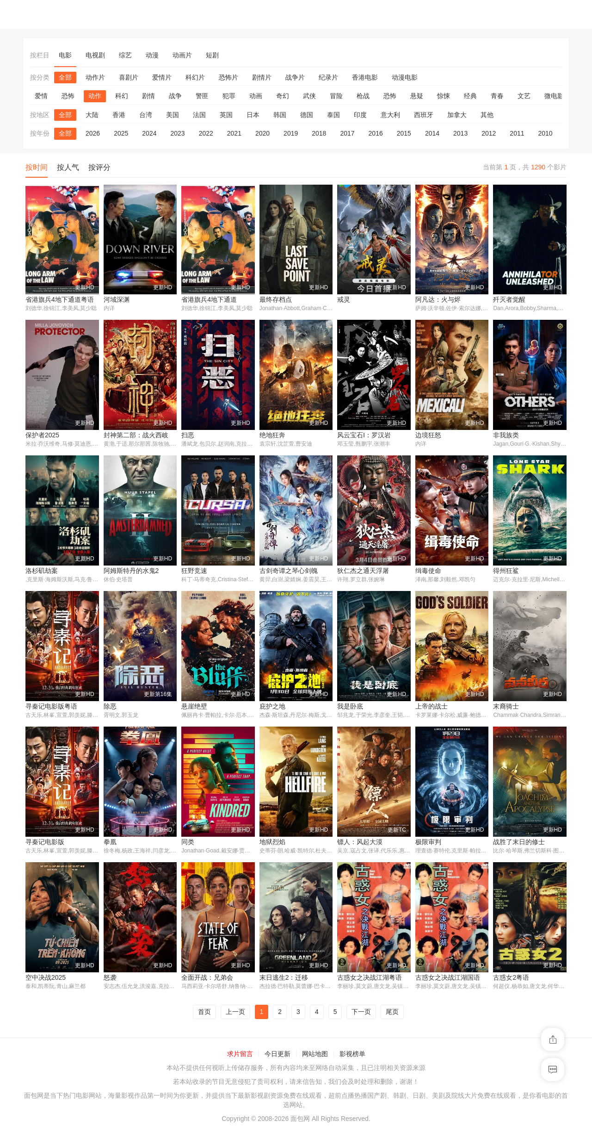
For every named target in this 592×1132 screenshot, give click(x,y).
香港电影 (365, 77)
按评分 (99, 167)
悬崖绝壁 (194, 707)
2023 (177, 133)
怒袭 (110, 979)
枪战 (363, 96)
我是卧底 (350, 707)
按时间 (36, 167)
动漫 (152, 55)
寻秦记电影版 (44, 842)
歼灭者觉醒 (509, 299)
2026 (93, 133)
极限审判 (428, 842)
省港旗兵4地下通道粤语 (59, 299)
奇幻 (282, 96)
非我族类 (506, 435)
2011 (517, 133)
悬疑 (416, 96)
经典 (470, 96)
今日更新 (277, 1055)
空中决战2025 (45, 979)
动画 (255, 96)
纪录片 (328, 77)
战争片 (295, 77)
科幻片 (195, 77)
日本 (253, 114)
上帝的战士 (431, 707)
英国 (226, 114)
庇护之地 (272, 707)
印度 (360, 114)
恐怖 (68, 96)
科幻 (121, 96)
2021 (234, 133)
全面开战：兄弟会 (207, 979)
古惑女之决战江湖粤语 (369, 979)
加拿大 (457, 114)
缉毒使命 (428, 571)
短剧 (212, 55)
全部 (65, 77)
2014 (432, 133)
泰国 (333, 114)
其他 (487, 114)
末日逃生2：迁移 (283, 979)
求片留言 (240, 1055)
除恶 (110, 707)
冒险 (336, 96)
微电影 (554, 96)
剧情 (148, 96)
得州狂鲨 (506, 571)
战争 (175, 96)
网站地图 (315, 1055)
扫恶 (187, 435)
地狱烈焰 (272, 842)
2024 (149, 133)
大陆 (92, 114)
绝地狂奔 (272, 435)
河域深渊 (117, 299)
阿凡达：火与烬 (438, 299)
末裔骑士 (506, 707)
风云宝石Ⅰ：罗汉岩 (364, 435)
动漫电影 (405, 77)
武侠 (309, 96)
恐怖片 (228, 77)
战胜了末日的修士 (519, 842)
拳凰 (110, 842)
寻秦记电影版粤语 (51, 707)
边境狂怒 (428, 435)
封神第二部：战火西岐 (136, 435)
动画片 (182, 55)
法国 (199, 114)
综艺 (125, 55)
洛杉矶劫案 (41, 571)
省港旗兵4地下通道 (209, 299)
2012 (488, 133)
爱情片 (162, 77)
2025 (121, 133)
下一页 (361, 1013)
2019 (291, 133)
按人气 (68, 167)
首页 (204, 1013)
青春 (497, 96)
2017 (347, 133)
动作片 (95, 77)
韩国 (279, 114)
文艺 (524, 96)
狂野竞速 (194, 571)
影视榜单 (352, 1055)
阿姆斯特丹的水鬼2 (131, 571)
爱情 (41, 96)
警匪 (202, 96)
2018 (319, 133)
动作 (94, 96)
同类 (187, 842)
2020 (262, 133)
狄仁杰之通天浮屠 (363, 571)
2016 (376, 133)
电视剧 (95, 55)
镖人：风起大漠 (359, 842)
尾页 (392, 1013)
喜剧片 (128, 77)
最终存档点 (275, 299)
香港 (118, 114)
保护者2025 (42, 435)
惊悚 (443, 96)
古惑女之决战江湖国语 (447, 979)
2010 (545, 133)
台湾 (145, 114)
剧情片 (261, 77)
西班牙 (423, 114)
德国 (306, 114)
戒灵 (343, 299)
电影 (65, 55)
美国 (172, 114)
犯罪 (228, 96)
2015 (404, 133)
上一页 (235, 1013)
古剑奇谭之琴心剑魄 (288, 571)
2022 (206, 133)
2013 (460, 133)
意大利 (390, 114)
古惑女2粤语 (511, 979)
